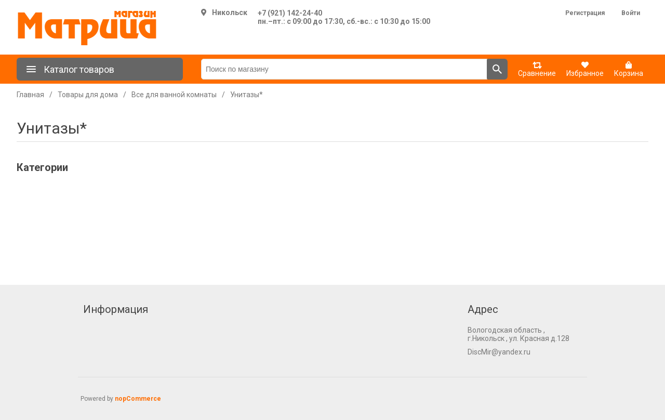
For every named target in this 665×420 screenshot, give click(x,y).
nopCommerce (138, 398)
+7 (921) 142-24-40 (290, 13)
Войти (630, 13)
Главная (30, 94)
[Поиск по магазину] (344, 69)
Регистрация (585, 13)
